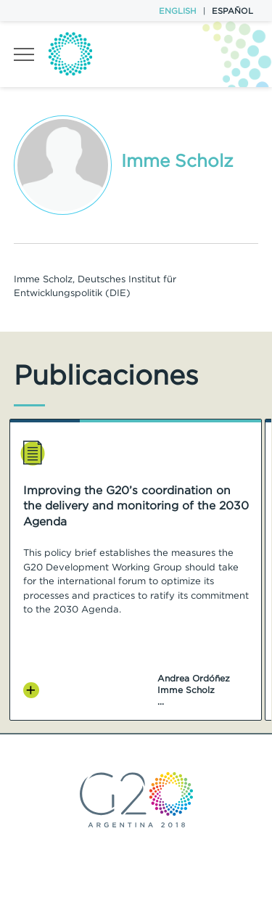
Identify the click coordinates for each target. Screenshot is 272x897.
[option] (135, 570)
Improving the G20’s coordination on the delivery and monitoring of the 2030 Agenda (136, 506)
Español (232, 11)
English (178, 11)
